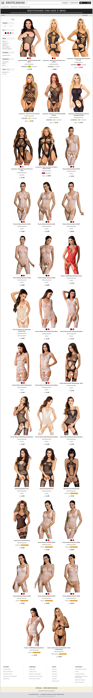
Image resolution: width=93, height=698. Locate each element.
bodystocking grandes (29, 64)
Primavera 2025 (5, 55)
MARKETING (6, 678)
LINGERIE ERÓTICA (80, 674)
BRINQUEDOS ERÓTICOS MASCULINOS (81, 677)
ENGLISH (54, 669)
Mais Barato (85, 15)
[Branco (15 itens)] (3, 33)
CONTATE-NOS (7, 669)
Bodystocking (14, 6)
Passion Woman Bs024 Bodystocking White (46, 436)
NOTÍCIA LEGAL (33, 671)
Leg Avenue (5, 43)
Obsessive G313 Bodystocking (71, 488)
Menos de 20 (5, 72)
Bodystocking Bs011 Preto (22, 488)
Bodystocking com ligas (24, 6)
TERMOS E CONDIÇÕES (35, 674)
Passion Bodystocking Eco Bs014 (71, 169)
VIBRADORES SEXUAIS (80, 669)
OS (5, 26)
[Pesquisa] (6, 19)
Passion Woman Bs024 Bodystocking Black (71, 436)
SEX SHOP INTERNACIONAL (58, 694)
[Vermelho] (30, 58)
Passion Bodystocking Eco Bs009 (71, 542)
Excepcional (5, 61)
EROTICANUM (15, 3)
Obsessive (4, 45)
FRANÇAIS (54, 674)
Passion (4, 41)
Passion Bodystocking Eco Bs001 (71, 596)
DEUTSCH (54, 676)
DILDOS (77, 671)
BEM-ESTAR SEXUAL (80, 679)
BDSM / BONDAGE (79, 682)
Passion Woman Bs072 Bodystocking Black (71, 331)
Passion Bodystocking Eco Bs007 (71, 224)
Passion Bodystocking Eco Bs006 (22, 277)
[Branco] (69, 166)
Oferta (3, 63)
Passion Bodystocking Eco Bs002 (46, 277)
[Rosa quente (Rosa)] (22, 166)
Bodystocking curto (79, 62)
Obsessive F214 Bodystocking (22, 540)
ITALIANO (54, 678)
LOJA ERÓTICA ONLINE (45, 694)
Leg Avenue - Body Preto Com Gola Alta (29, 113)
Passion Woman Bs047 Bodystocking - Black (71, 383)
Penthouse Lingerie (6, 48)
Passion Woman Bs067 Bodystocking (21, 385)
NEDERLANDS (55, 681)
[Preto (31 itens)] (5, 33)
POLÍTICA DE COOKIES (34, 678)
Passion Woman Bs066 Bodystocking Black (46, 385)
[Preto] (28, 58)
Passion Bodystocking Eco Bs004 (46, 596)
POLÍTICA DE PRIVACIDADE (35, 676)
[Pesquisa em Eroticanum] (44, 3)
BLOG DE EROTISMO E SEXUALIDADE (46, 690)
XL (11, 26)
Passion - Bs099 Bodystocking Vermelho (71, 275)
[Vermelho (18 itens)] (8, 33)
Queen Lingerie (5, 46)
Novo (90, 15)
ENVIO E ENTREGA (8, 671)
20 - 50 (3, 74)
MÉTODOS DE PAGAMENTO (10, 676)
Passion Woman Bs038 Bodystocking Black (22, 436)
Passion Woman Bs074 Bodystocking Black (46, 331)
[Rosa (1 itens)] (13, 33)
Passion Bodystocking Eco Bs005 (22, 596)
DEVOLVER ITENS (7, 674)
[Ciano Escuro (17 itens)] (10, 33)
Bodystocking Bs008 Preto (46, 488)
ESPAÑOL (54, 671)
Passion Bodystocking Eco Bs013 (22, 224)
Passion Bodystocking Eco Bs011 (46, 224)
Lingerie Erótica (5, 6)
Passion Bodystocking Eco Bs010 (46, 542)
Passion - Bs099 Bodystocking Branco (34, 647)
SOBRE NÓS (32, 669)
